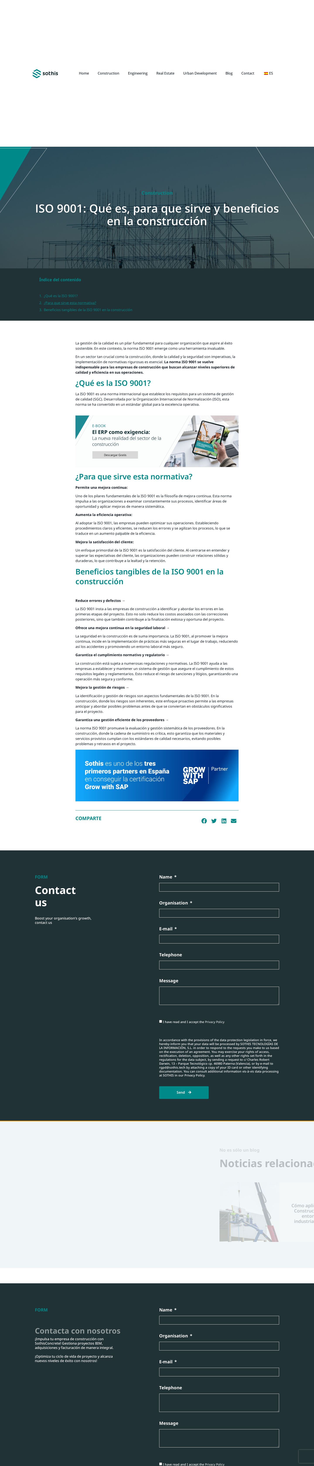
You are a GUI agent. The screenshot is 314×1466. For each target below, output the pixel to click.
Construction (108, 73)
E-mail (166, 929)
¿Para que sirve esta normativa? (70, 302)
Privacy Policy (214, 1022)
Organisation (174, 903)
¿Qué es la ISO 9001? (61, 295)
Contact (247, 73)
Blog (229, 73)
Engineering (138, 73)
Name (166, 877)
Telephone (170, 955)
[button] (204, 820)
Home (84, 73)
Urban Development (200, 73)
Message (168, 981)
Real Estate (165, 73)
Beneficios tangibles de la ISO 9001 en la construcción (88, 309)
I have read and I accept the (193, 1022)
